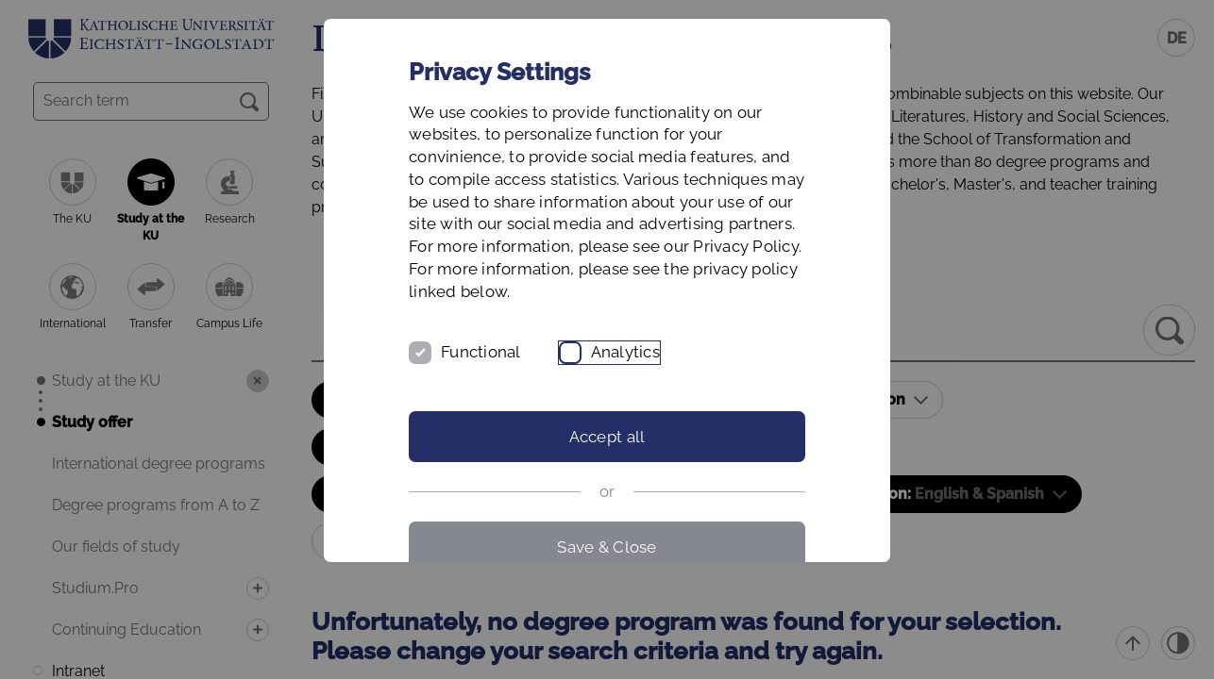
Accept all (607, 436)
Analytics (625, 351)
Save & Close (606, 547)
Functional (481, 351)
